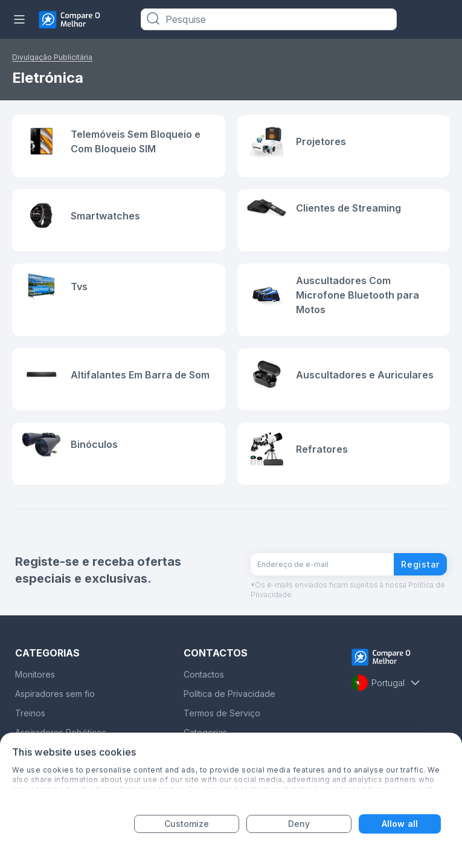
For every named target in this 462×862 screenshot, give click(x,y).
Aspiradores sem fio (55, 694)
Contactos (204, 674)
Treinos (30, 713)
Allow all (400, 823)
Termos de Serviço (222, 713)
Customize (187, 823)
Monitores (35, 674)
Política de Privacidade (229, 694)
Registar (420, 564)
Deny (299, 823)
